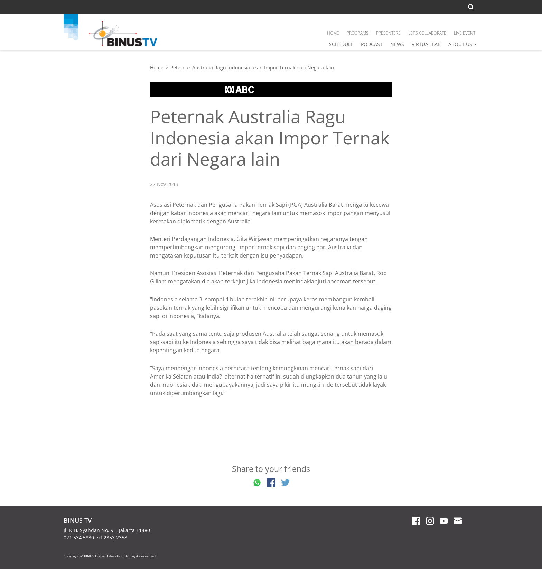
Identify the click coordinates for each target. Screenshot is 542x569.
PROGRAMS (357, 33)
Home (156, 67)
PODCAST (372, 44)
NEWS (397, 44)
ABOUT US (460, 44)
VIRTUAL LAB (426, 44)
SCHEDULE (341, 44)
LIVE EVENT (464, 33)
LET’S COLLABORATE (427, 33)
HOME (333, 33)
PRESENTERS (388, 33)
